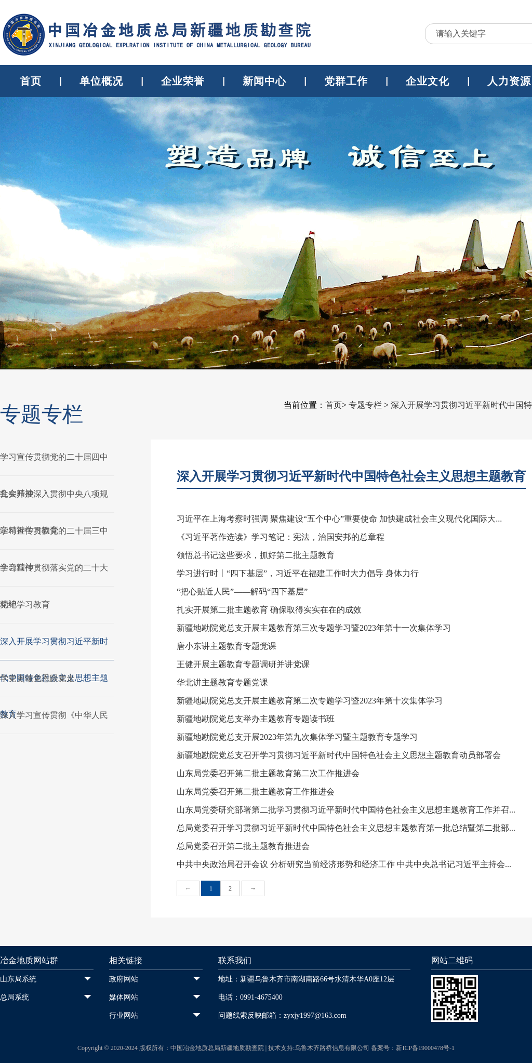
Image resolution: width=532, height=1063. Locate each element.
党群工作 (346, 81)
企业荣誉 (183, 81)
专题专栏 (365, 405)
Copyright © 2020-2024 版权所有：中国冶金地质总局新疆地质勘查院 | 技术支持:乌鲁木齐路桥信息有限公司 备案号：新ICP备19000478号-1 (266, 1048)
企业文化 (427, 81)
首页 (31, 81)
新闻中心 (264, 81)
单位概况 (101, 81)
